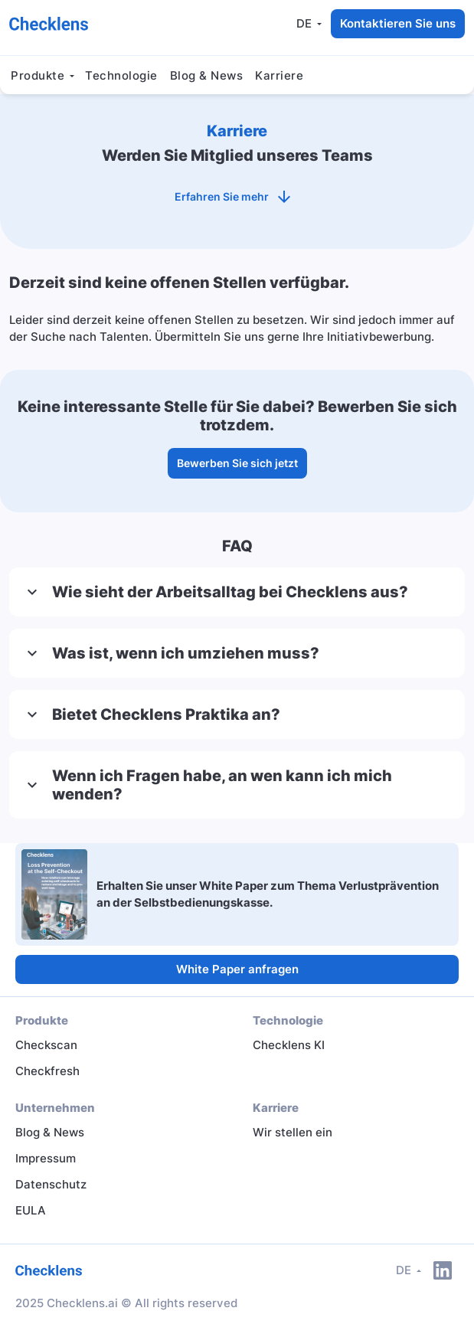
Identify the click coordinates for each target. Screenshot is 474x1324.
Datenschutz (51, 1184)
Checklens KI (289, 1045)
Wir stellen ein (292, 1132)
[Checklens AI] (48, 23)
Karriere (279, 75)
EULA (30, 1210)
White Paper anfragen (237, 969)
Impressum (45, 1158)
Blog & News (207, 75)
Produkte (37, 75)
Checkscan (46, 1045)
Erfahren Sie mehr (237, 197)
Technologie (121, 75)
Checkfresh (47, 1071)
